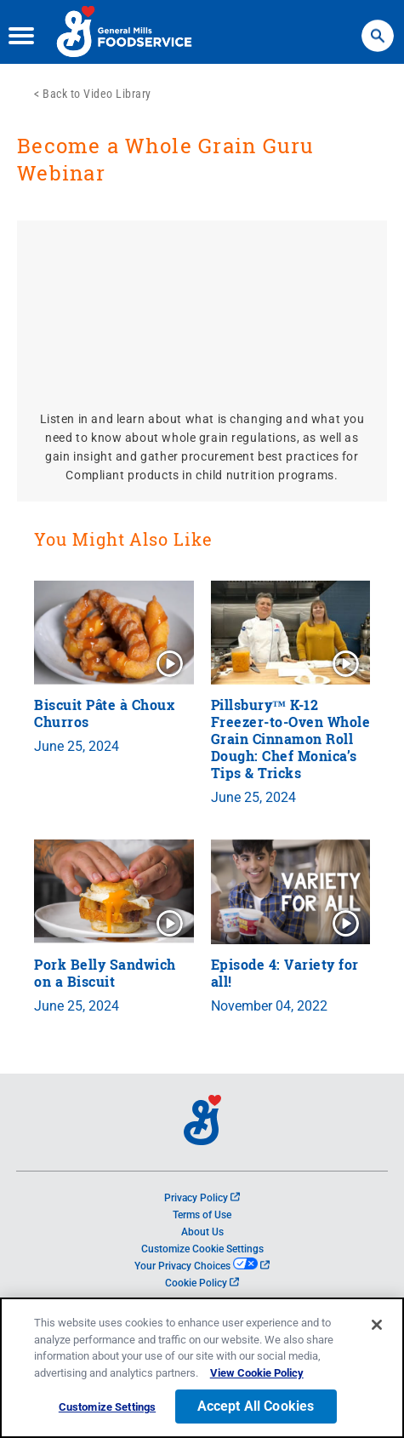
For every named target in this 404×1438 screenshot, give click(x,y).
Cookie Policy (202, 1283)
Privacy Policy (202, 1198)
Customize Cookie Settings (202, 1249)
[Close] (376, 1324)
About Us (202, 1232)
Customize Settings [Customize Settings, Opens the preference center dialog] (107, 1407)
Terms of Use (202, 1215)
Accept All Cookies (256, 1406)
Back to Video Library (97, 93)
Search (377, 28)
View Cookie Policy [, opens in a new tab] (257, 1372)
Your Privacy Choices (202, 1266)
